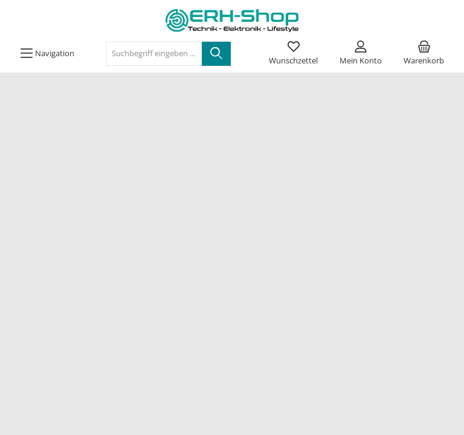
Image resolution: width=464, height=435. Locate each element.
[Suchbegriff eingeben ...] (154, 54)
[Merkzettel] (293, 53)
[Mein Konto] (361, 53)
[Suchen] (216, 54)
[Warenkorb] (424, 53)
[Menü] (47, 54)
